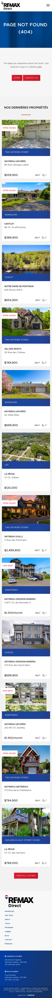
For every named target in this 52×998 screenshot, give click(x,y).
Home (17, 78)
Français (8, 943)
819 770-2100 (13, 980)
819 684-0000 (14, 964)
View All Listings (26, 876)
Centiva (30, 995)
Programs (9, 927)
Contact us (31, 78)
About (7, 919)
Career (8, 931)
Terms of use (20, 991)
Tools (7, 923)
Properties (9, 911)
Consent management (34, 991)
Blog (7, 935)
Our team (9, 915)
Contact (8, 939)
